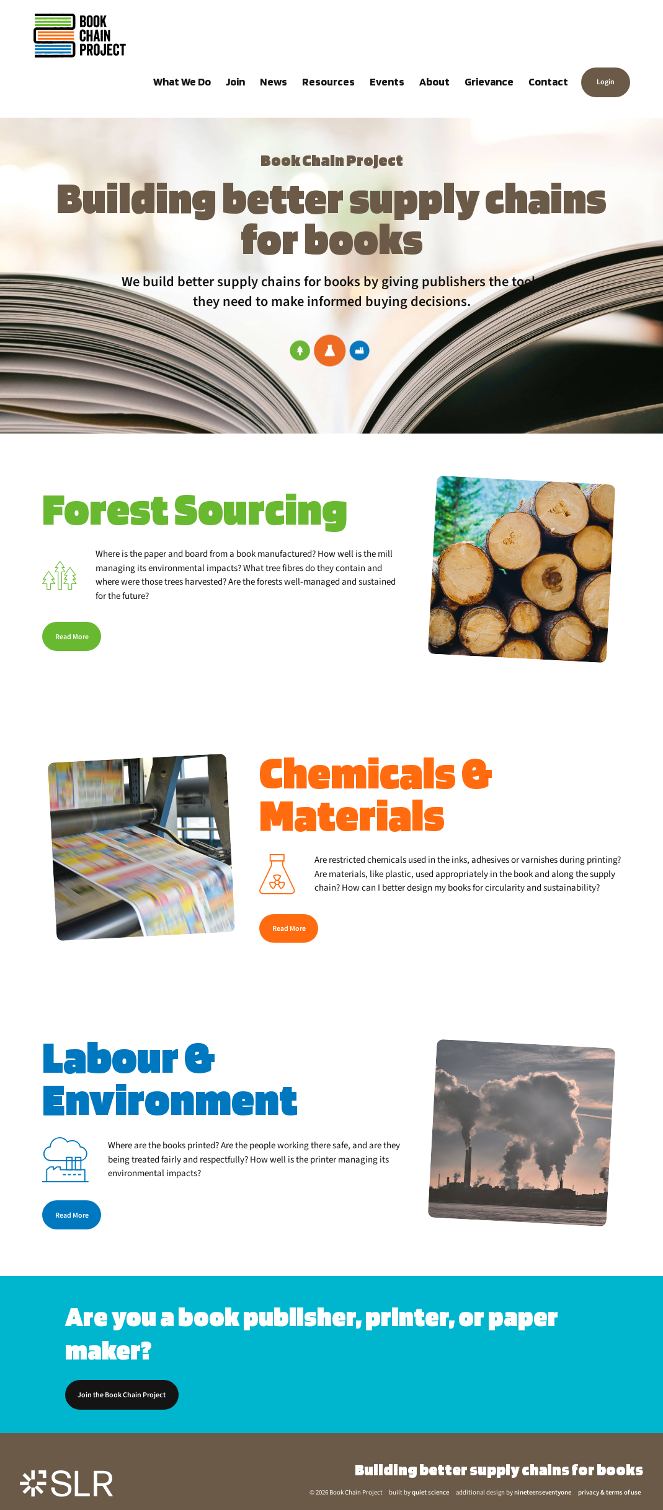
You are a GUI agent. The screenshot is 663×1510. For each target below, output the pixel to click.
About (434, 81)
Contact (548, 81)
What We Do (182, 81)
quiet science (430, 1492)
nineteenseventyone (542, 1492)
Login (606, 82)
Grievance (489, 81)
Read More (72, 637)
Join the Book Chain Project (122, 1395)
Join (235, 81)
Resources (328, 81)
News (273, 81)
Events (387, 81)
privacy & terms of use (609, 1492)
